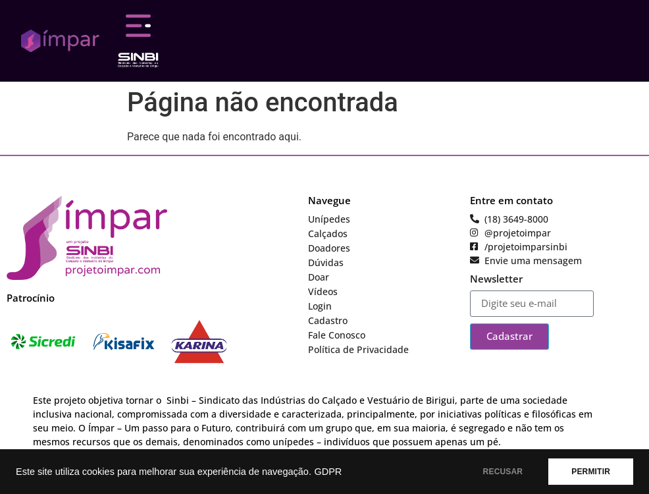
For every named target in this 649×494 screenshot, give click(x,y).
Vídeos (323, 291)
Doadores (329, 248)
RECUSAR (503, 471)
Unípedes (329, 219)
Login (320, 306)
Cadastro (328, 320)
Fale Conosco (336, 335)
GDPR (328, 471)
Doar (318, 277)
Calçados (328, 233)
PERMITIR (590, 471)
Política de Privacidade (358, 349)
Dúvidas (326, 262)
